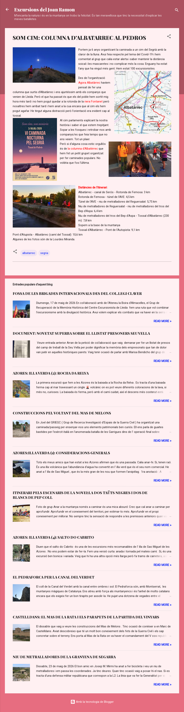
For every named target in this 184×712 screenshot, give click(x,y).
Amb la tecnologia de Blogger (92, 702)
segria (44, 253)
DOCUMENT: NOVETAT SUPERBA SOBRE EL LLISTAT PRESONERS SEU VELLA (81, 333)
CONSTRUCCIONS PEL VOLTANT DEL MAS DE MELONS (62, 413)
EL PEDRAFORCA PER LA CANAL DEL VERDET (53, 577)
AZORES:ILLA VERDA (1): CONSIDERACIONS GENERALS (61, 453)
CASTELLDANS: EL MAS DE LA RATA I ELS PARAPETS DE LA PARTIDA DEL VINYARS (86, 617)
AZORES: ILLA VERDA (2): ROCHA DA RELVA (51, 373)
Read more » (162, 321)
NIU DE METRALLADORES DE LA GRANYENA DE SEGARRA (64, 656)
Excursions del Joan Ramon (44, 9)
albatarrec (28, 253)
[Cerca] (176, 11)
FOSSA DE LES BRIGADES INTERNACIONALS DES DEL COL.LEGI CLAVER (77, 293)
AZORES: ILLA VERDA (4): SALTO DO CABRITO (53, 537)
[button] (169, 37)
